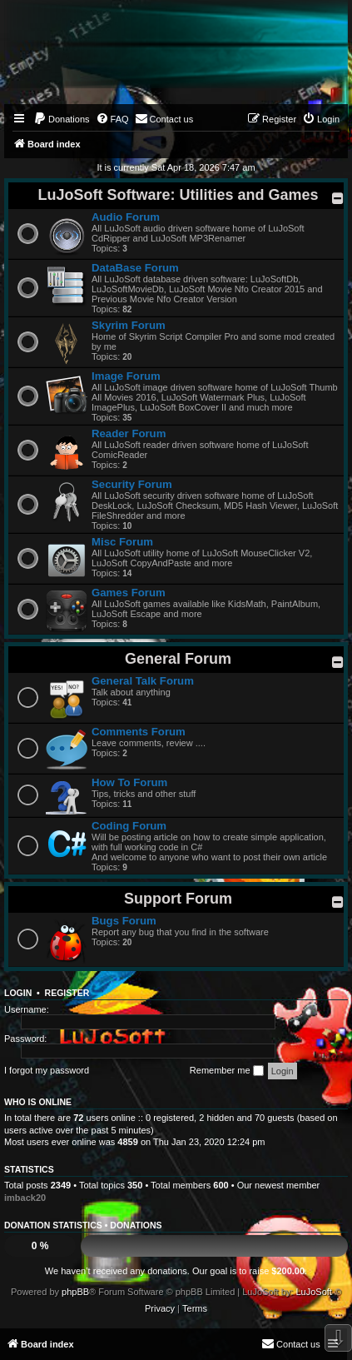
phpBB (75, 1292)
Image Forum (126, 376)
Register (67, 993)
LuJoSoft (313, 1292)
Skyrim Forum (129, 325)
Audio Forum (126, 217)
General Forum (178, 658)
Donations (135, 1225)
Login (18, 993)
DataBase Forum (135, 268)
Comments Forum (139, 731)
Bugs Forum (124, 920)
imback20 (25, 1198)
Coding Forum (129, 825)
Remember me (227, 1071)
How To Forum (129, 782)
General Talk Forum (143, 681)
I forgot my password (46, 1070)
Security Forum (132, 484)
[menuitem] (61, 119)
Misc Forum (122, 542)
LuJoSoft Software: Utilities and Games (177, 195)
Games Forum (129, 592)
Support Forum (178, 898)
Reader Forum (129, 433)
